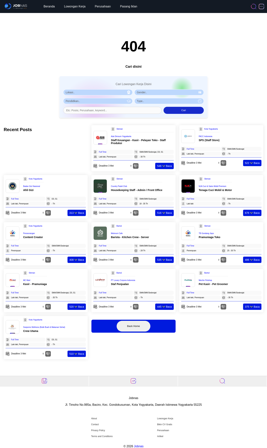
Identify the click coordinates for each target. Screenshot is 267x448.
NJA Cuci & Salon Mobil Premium (212, 186)
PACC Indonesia (205, 136)
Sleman (119, 129)
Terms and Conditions (102, 436)
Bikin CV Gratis (164, 424)
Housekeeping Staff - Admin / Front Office (136, 190)
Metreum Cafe (117, 233)
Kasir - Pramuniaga (35, 284)
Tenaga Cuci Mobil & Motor (215, 190)
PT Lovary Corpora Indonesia (123, 280)
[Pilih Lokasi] (98, 92)
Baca (164, 166)
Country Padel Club (119, 186)
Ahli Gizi (28, 190)
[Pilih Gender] (169, 92)
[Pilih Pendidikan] (98, 101)
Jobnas (139, 446)
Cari (183, 110)
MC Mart (26, 280)
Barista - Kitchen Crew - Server (130, 237)
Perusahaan (103, 6)
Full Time (102, 152)
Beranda (49, 6)
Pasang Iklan (128, 6)
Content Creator (33, 237)
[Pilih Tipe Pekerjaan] (169, 101)
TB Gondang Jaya (206, 233)
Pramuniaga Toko (209, 237)
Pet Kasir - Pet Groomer (213, 284)
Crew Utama (30, 331)
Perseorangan (29, 233)
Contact (95, 424)
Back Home (133, 326)
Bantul (119, 226)
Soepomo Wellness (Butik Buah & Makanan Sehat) (44, 327)
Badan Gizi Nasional (31, 186)
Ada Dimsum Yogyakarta (121, 136)
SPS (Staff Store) (209, 140)
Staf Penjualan (120, 284)
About (94, 418)
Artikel (160, 436)
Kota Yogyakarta (211, 129)
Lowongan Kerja (75, 6)
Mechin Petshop (205, 280)
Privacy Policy (98, 430)
